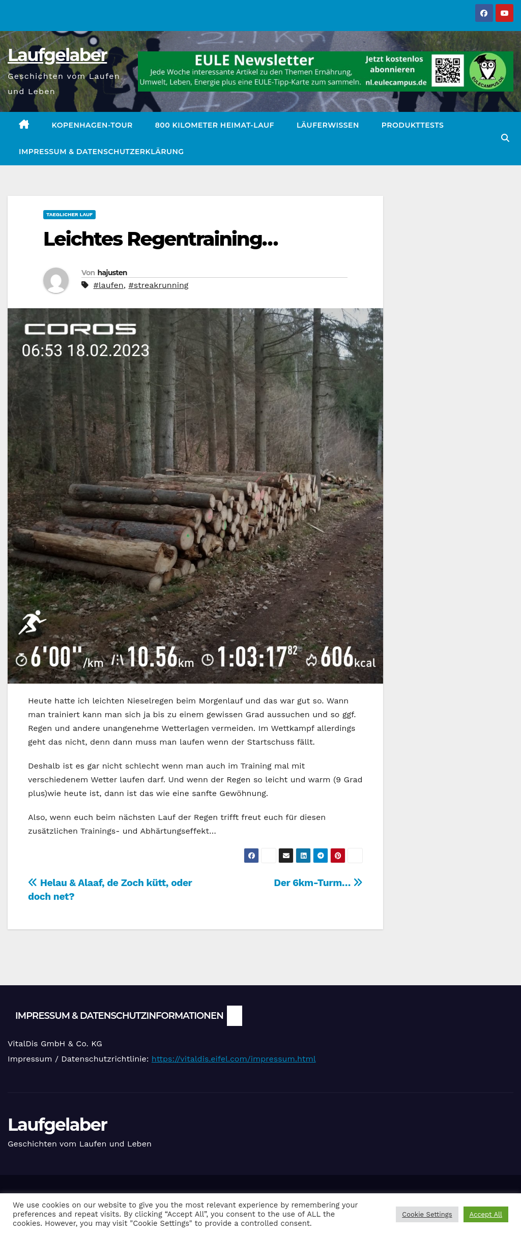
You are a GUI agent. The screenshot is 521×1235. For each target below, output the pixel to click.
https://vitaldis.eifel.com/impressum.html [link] (234, 1059)
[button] (505, 138)
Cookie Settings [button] (427, 1214)
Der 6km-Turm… (318, 883)
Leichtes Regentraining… (160, 239)
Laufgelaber (57, 55)
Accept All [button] (486, 1214)
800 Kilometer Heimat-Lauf (214, 125)
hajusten (112, 272)
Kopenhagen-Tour (92, 125)
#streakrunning (158, 285)
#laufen (108, 285)
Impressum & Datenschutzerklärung (101, 151)
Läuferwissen (328, 125)
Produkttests (413, 125)
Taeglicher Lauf (69, 214)
